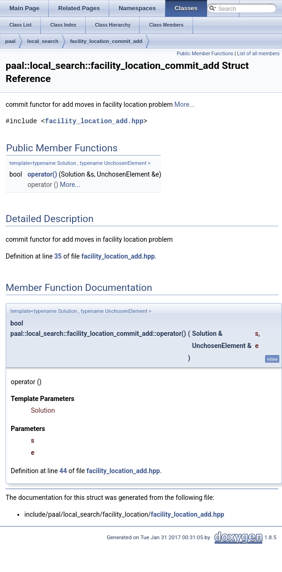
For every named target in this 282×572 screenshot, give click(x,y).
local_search (43, 41)
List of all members (258, 54)
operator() (42, 174)
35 (58, 256)
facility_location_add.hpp (94, 121)
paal (10, 41)
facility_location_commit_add (106, 41)
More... (184, 104)
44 (63, 471)
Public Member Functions (205, 54)
